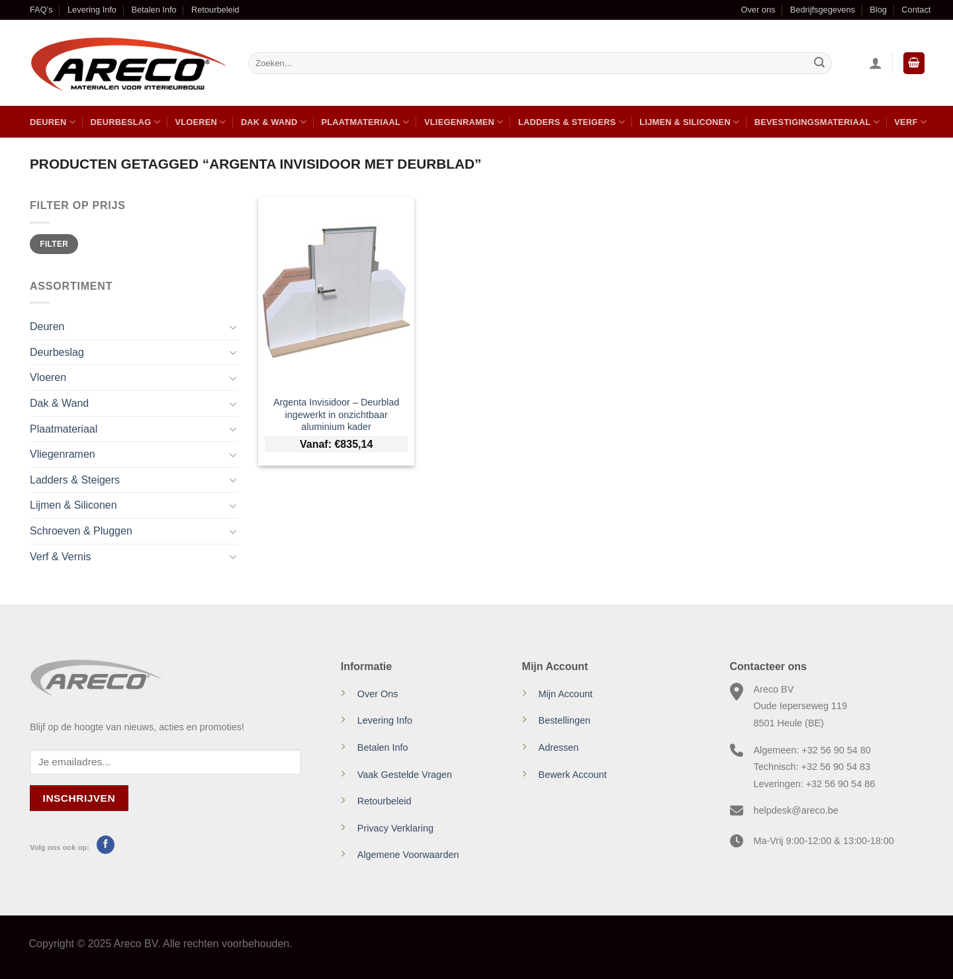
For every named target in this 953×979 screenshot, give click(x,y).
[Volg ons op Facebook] (105, 844)
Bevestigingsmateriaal (817, 122)
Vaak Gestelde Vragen (404, 774)
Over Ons (377, 694)
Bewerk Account (573, 774)
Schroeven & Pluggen (81, 530)
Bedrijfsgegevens (822, 10)
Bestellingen (564, 720)
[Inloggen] (875, 62)
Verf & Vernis (60, 556)
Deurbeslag (125, 122)
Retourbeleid (215, 10)
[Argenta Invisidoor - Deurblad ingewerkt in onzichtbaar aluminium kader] (336, 292)
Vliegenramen (464, 122)
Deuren (52, 122)
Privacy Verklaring (395, 828)
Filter (54, 244)
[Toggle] (233, 327)
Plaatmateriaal (365, 122)
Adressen (559, 747)
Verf (910, 122)
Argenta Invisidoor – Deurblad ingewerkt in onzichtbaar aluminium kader (336, 414)
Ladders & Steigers (571, 122)
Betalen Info (153, 10)
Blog (878, 10)
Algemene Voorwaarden (408, 854)
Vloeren (200, 122)
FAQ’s (41, 10)
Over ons (758, 10)
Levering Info (92, 10)
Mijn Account (566, 694)
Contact (915, 10)
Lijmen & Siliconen (689, 122)
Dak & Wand (273, 122)
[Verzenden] (819, 63)
